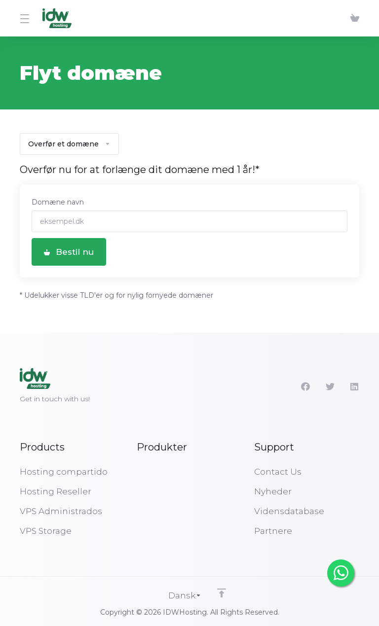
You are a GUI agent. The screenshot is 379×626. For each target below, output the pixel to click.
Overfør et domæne (69, 143)
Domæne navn (58, 202)
